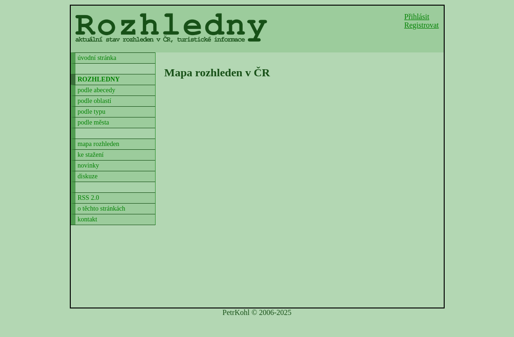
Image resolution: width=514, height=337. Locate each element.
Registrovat (421, 25)
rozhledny (99, 79)
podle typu (92, 111)
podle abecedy (96, 90)
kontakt (87, 219)
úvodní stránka (97, 57)
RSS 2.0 (88, 197)
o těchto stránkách (102, 208)
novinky (88, 165)
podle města (93, 122)
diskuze (88, 176)
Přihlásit (416, 17)
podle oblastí (95, 100)
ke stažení (91, 154)
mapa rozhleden (98, 143)
